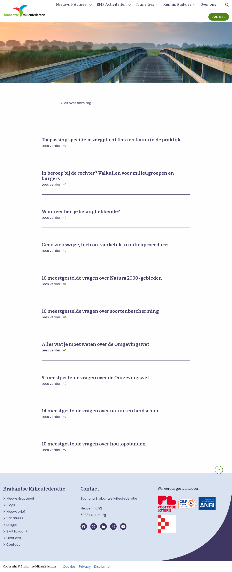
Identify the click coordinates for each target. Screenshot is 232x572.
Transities (145, 4)
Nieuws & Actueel (72, 4)
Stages (11, 525)
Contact (13, 544)
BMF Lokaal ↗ (17, 531)
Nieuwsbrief (15, 511)
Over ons (208, 4)
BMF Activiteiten (112, 4)
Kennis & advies (177, 4)
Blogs (10, 505)
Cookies (69, 566)
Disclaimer (102, 566)
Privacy (85, 566)
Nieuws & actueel (20, 498)
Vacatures (14, 518)
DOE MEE (219, 17)
